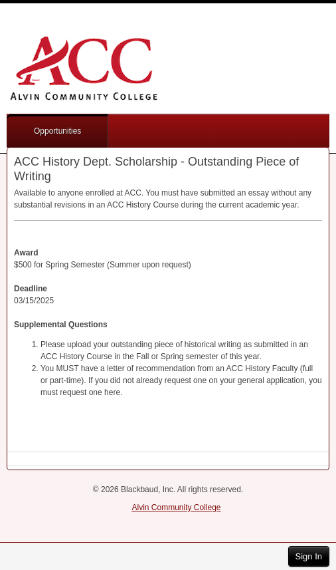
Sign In (308, 556)
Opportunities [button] (57, 131)
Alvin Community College (175, 507)
